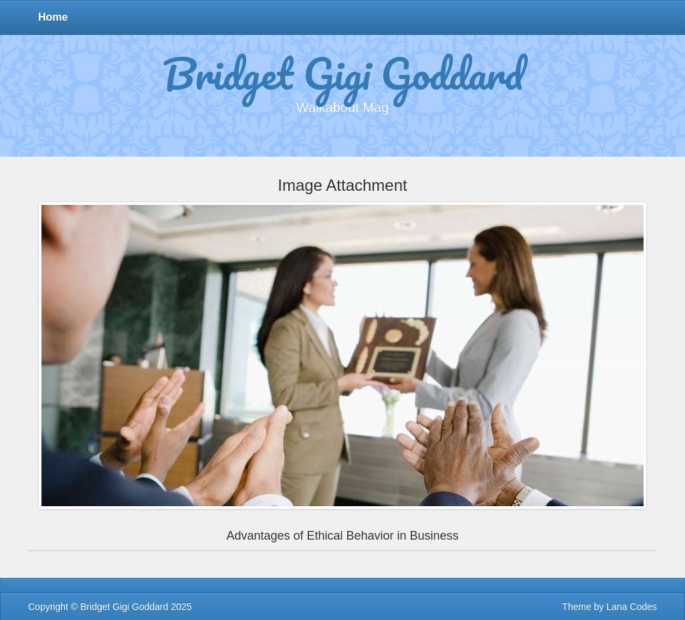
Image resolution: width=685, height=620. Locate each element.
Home (53, 17)
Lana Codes (631, 606)
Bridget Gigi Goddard (343, 76)
